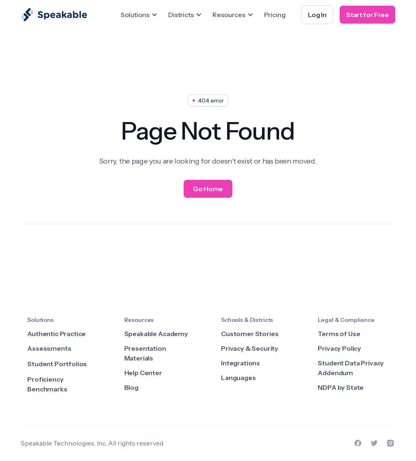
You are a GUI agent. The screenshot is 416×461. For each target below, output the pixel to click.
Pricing (275, 15)
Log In (317, 15)
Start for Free (367, 15)
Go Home (208, 189)
